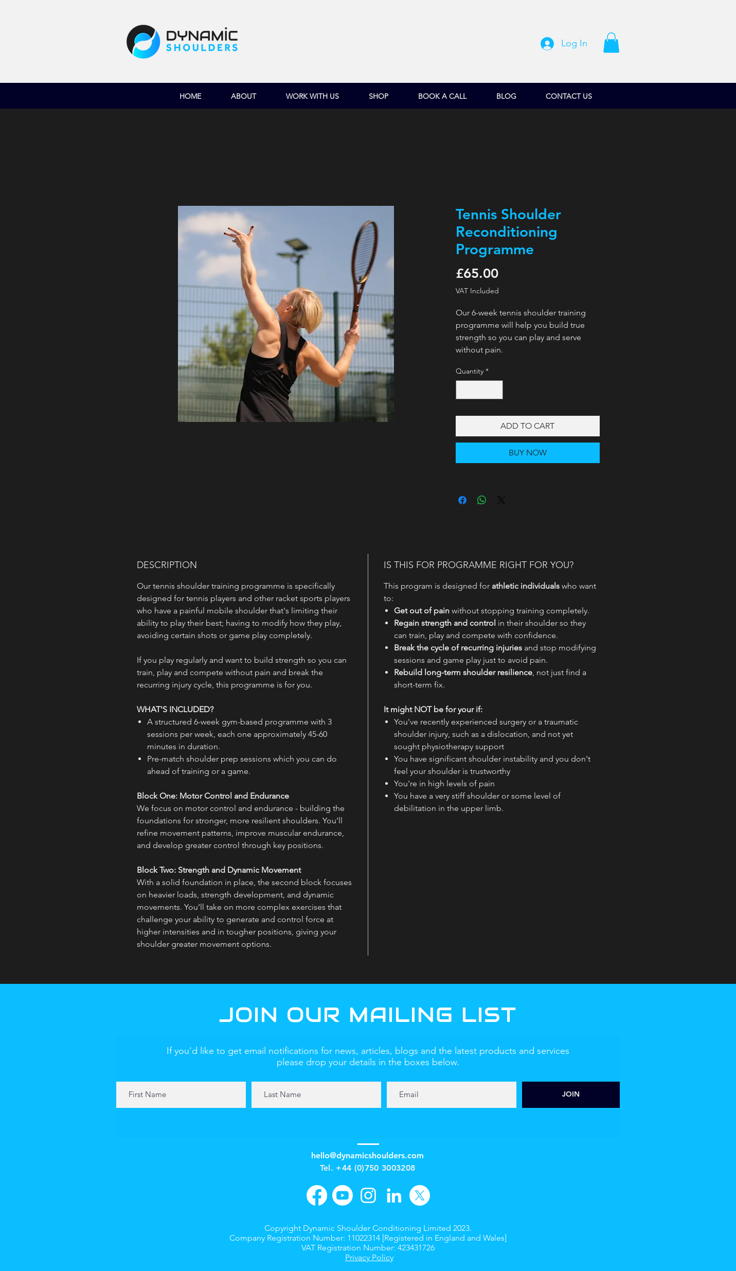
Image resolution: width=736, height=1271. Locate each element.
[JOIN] (571, 1095)
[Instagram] (368, 1195)
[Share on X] (501, 500)
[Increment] (495, 390)
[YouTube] (342, 1195)
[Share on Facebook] (462, 500)
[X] (419, 1195)
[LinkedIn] (394, 1195)
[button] (611, 42)
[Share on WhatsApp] (482, 500)
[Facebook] (317, 1195)
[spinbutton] (479, 390)
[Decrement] (463, 390)
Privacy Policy (369, 1257)
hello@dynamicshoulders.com (367, 1155)
